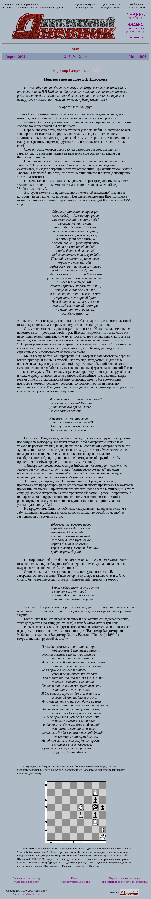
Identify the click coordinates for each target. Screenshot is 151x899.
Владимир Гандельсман (70, 70)
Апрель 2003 (15, 56)
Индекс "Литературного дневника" (76, 880)
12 (79, 56)
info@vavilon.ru (31, 894)
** (66, 638)
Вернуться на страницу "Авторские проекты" (26, 880)
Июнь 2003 (137, 56)
